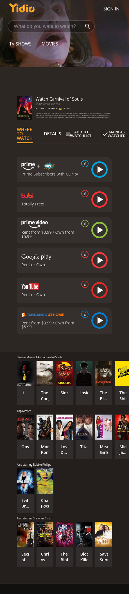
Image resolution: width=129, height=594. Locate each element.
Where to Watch (25, 134)
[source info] (84, 163)
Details (52, 134)
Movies (50, 44)
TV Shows (20, 44)
